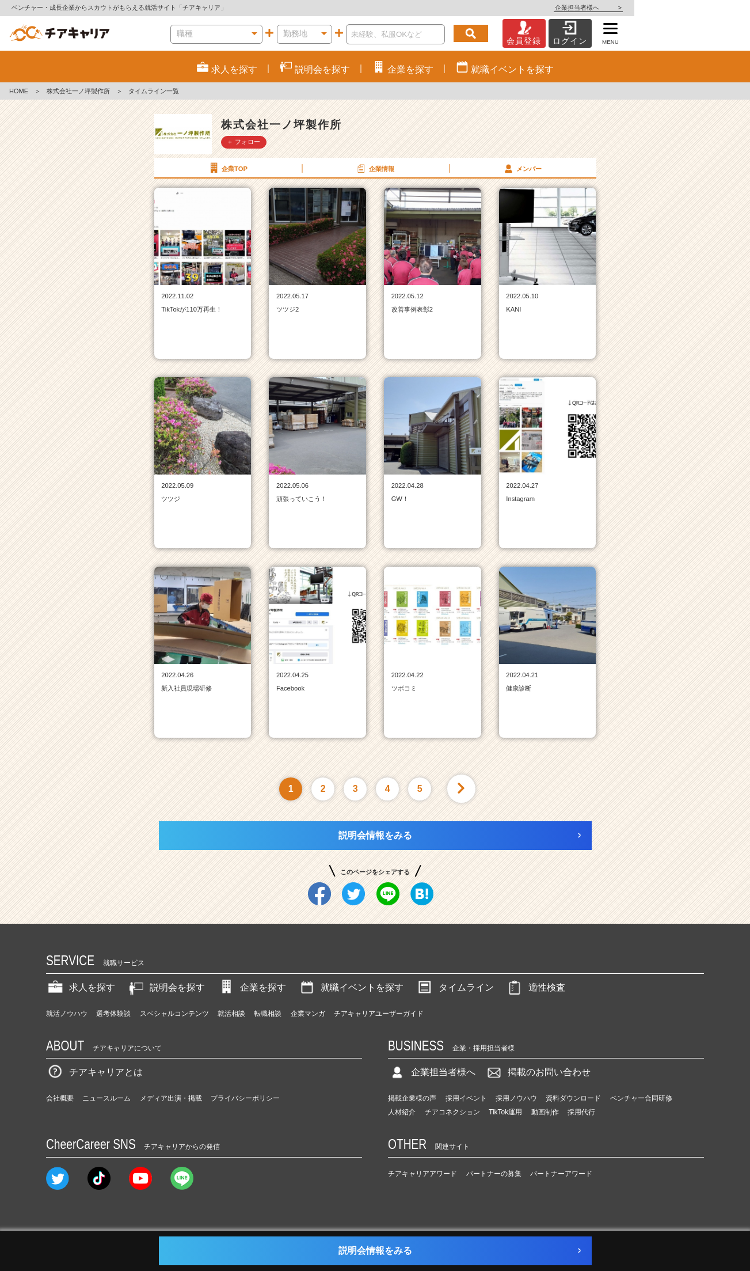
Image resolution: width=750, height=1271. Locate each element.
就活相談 (231, 1014)
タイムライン (455, 987)
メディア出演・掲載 (171, 1098)
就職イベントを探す (350, 987)
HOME (18, 91)
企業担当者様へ (704, 7)
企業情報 (375, 168)
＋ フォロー (243, 141)
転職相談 (267, 1014)
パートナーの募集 (493, 1174)
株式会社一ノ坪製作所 (78, 91)
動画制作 (545, 1112)
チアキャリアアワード (422, 1174)
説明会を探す (166, 987)
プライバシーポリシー (245, 1098)
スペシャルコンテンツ (174, 1014)
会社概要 (60, 1098)
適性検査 (535, 987)
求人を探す (80, 987)
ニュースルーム (106, 1098)
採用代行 (581, 1112)
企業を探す (251, 987)
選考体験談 (113, 1014)
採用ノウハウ (516, 1098)
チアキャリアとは (94, 1072)
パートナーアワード (561, 1174)
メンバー (522, 168)
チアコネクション (452, 1112)
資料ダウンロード (573, 1098)
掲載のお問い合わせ (538, 1072)
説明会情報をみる (375, 835)
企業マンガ (308, 1014)
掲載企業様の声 (412, 1098)
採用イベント (466, 1098)
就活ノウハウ (66, 1014)
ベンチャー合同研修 (641, 1098)
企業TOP (227, 168)
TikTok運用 (505, 1112)
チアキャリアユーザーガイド (379, 1014)
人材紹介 (402, 1112)
